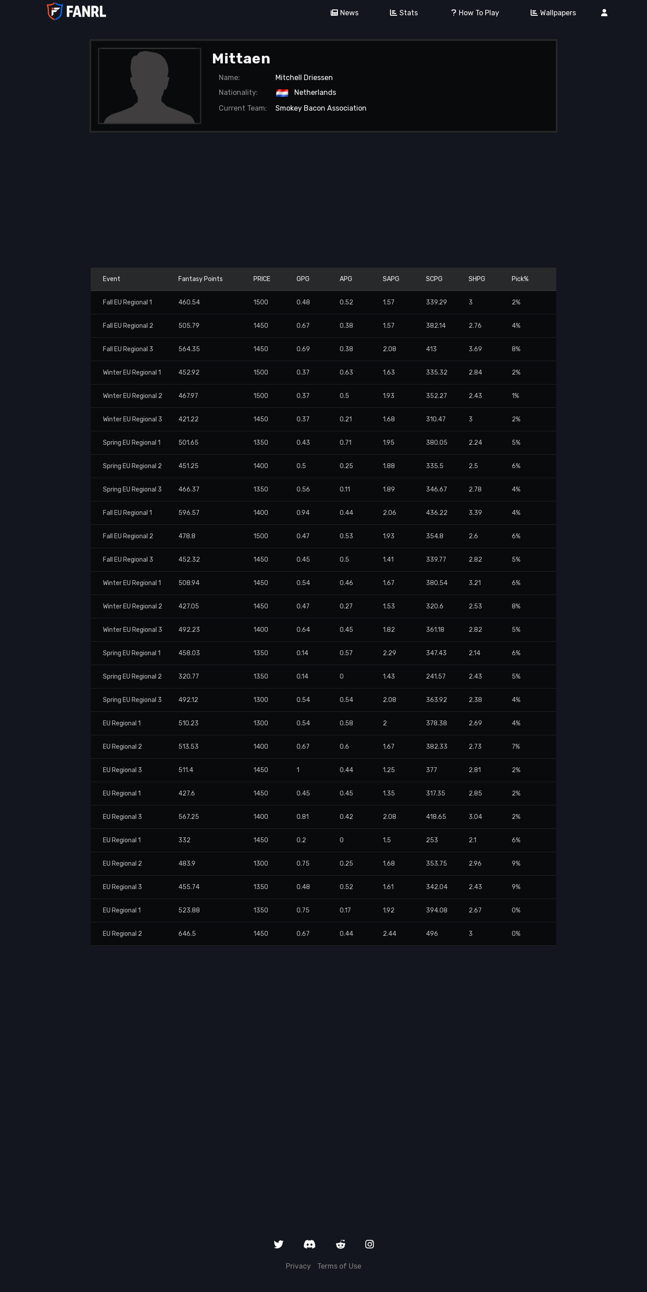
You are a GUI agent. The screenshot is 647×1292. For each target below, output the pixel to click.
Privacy (298, 1266)
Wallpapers (550, 13)
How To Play (471, 13)
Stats (401, 13)
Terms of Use (339, 1266)
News (341, 13)
